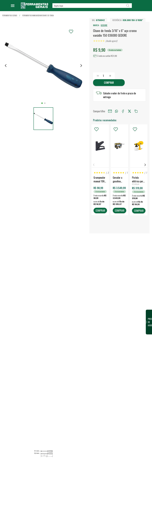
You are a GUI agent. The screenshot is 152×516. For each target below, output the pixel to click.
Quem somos (63, 448)
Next (145, 165)
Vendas (93, 453)
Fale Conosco (63, 510)
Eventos (60, 468)
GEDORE (104, 25)
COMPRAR (100, 211)
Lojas (92, 448)
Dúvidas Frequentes (66, 505)
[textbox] (92, 5)
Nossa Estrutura (64, 453)
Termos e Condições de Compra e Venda (67, 498)
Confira (27, 464)
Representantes (97, 463)
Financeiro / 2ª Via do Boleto (135, 448)
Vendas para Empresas (100, 458)
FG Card (126, 453)
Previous (93, 165)
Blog (59, 463)
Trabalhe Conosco (65, 458)
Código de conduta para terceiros (67, 489)
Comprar (109, 82)
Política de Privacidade (67, 482)
